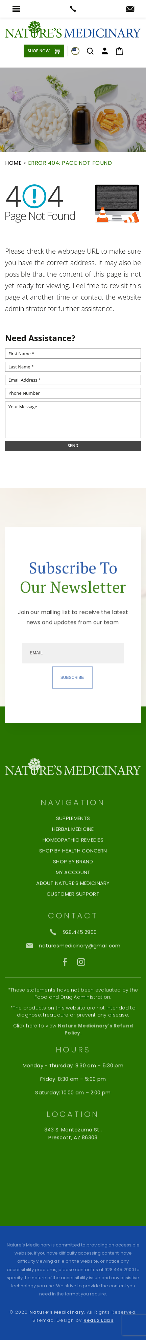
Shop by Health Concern (73, 879)
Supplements (73, 846)
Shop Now (39, 51)
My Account (73, 900)
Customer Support (73, 922)
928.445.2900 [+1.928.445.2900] (119, 1269)
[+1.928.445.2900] (73, 960)
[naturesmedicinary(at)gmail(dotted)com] (130, 9)
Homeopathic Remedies (73, 868)
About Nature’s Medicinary (73, 911)
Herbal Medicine (73, 857)
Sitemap (42, 1320)
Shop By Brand (73, 889)
